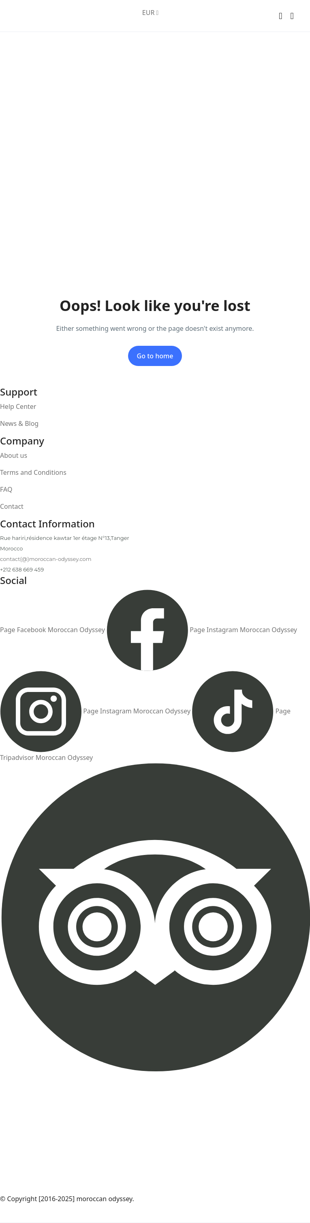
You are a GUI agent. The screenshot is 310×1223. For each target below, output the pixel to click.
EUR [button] (150, 12)
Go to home (155, 355)
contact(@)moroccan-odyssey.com (46, 559)
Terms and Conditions (33, 472)
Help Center (18, 406)
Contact (12, 506)
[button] (280, 16)
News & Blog (19, 423)
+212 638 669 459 (22, 569)
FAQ (6, 489)
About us (13, 455)
